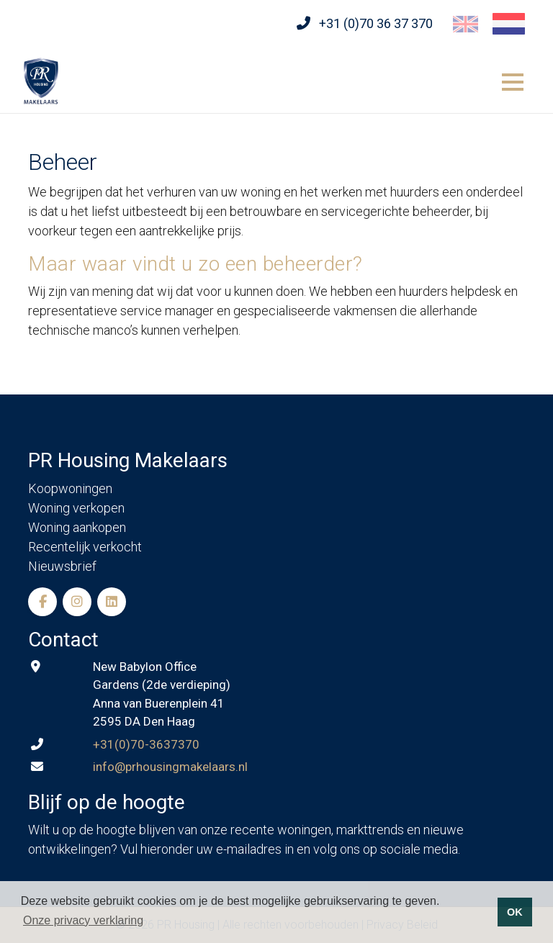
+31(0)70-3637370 (146, 744)
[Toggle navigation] (512, 80)
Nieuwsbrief (62, 566)
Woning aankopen (77, 527)
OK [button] (515, 912)
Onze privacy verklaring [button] (83, 920)
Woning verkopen (76, 507)
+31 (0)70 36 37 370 (376, 23)
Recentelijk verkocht (85, 546)
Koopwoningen (70, 488)
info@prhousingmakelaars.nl (170, 766)
